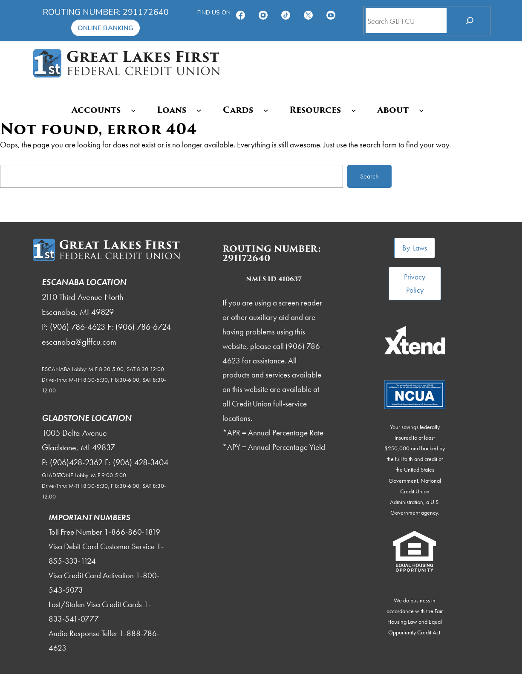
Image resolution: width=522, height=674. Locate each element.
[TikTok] (285, 12)
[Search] (470, 20)
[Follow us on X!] (308, 12)
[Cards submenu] (265, 110)
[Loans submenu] (199, 110)
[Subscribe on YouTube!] (330, 12)
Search (369, 176)
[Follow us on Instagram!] (263, 12)
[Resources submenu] (353, 110)
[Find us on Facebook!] (240, 12)
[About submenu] (421, 110)
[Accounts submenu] (133, 110)
